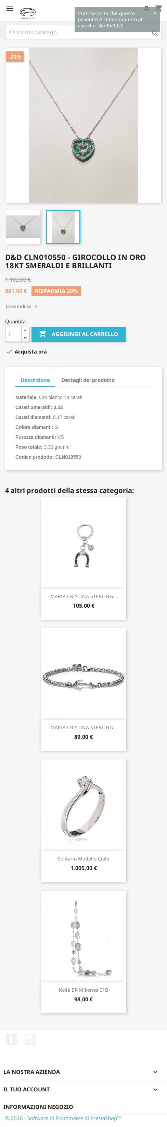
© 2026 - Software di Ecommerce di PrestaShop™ (63, 1118)
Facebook (11, 1039)
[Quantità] (13, 334)
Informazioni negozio (38, 1107)
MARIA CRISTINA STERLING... (83, 596)
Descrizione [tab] (35, 379)
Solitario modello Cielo (83, 858)
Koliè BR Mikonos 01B (83, 990)
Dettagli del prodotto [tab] (88, 379)
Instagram (30, 1039)
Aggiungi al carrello (78, 334)
